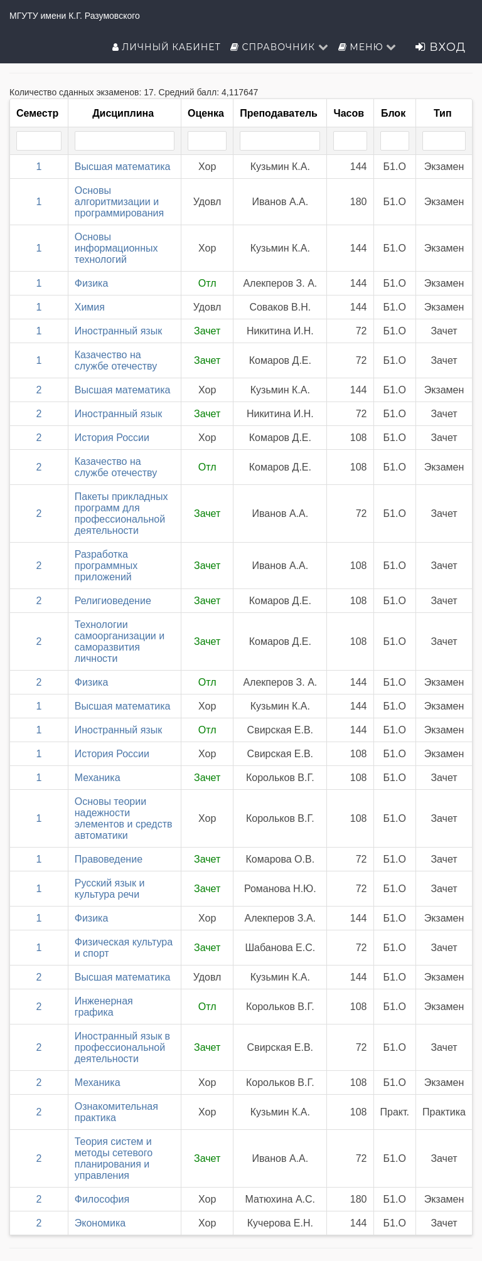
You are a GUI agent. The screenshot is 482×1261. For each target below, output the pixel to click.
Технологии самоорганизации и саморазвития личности (119, 641)
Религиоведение (113, 600)
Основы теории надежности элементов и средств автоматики (124, 818)
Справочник (279, 47)
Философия (102, 1199)
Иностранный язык (118, 331)
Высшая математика (123, 166)
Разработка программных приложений (106, 565)
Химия (90, 307)
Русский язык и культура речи (110, 889)
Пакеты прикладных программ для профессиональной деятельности (121, 513)
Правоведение (108, 859)
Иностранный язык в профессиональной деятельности (122, 1047)
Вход (440, 47)
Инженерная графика (104, 1007)
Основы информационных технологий (116, 248)
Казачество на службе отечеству (116, 360)
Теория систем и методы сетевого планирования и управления (114, 1158)
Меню (367, 47)
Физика (92, 283)
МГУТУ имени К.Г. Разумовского (74, 16)
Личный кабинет (166, 47)
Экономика (100, 1223)
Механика (97, 777)
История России (112, 437)
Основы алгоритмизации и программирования (119, 201)
